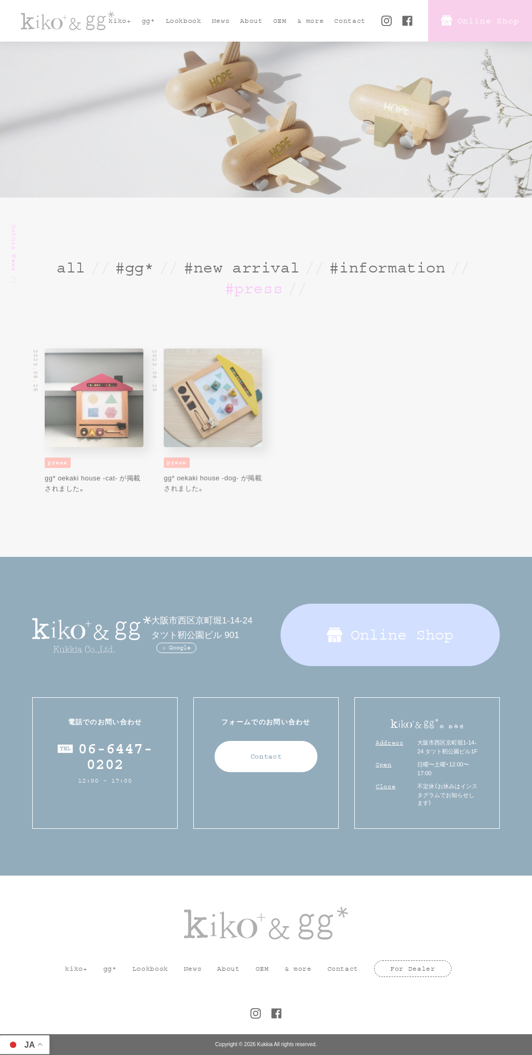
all (71, 268)
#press (254, 288)
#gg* (134, 268)
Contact (266, 756)
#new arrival (242, 268)
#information (387, 268)
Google (180, 647)
